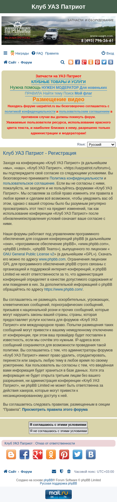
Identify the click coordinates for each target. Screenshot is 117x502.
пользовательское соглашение (29, 183)
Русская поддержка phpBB (58, 483)
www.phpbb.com (52, 259)
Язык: (81, 144)
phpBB (48, 480)
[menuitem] (37, 53)
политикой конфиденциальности (30, 111)
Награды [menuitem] (22, 53)
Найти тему (53, 93)
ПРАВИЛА (33, 93)
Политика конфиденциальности (76, 178)
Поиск (69, 93)
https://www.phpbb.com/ (63, 289)
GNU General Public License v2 (28, 254)
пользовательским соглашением (84, 111)
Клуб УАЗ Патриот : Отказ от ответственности (40, 443)
